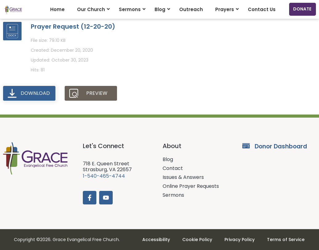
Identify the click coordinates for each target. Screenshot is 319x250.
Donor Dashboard (281, 146)
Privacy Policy (239, 239)
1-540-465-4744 (104, 175)
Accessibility (156, 239)
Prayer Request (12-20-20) (73, 26)
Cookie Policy (197, 239)
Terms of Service (286, 239)
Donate (302, 9)
